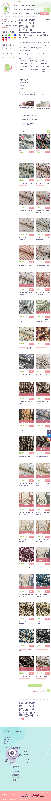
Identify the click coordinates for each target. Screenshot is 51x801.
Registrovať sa (35, 13)
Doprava (28, 5)
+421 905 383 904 (17, 1)
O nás (17, 735)
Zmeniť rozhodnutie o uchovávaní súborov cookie (27, 759)
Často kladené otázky (15, 755)
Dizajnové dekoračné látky (10, 25)
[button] (10, 48)
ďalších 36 (5, 27)
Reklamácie (14, 760)
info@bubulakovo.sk (44, 1)
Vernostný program (18, 5)
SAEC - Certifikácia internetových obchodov (16, 779)
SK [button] (47, 5)
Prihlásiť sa (26, 13)
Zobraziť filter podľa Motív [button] (29, 119)
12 (45, 690)
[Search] (31, 9)
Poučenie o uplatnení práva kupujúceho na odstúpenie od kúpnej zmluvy (15, 772)
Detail (31, 152)
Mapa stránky (5, 794)
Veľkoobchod (15, 762)
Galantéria (6, 741)
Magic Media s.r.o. (11, 799)
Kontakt (33, 5)
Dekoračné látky (8, 739)
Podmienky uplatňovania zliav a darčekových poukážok (27, 754)
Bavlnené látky (7, 735)
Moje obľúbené (17, 13)
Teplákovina (7, 737)
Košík (44, 13)
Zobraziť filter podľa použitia (29, 124)
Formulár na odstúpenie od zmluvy (15, 766)
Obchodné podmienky (14, 752)
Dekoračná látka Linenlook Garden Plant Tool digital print (26, 485)
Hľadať (47, 9)
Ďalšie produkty (34, 685)
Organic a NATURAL (6, 744)
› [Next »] (48, 690)
